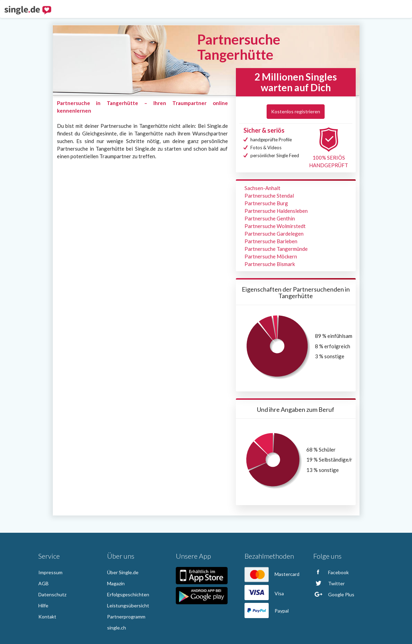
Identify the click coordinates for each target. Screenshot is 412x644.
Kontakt (47, 616)
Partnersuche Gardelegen (274, 233)
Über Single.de (122, 572)
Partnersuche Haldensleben (276, 211)
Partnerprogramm (126, 616)
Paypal (267, 611)
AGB (43, 583)
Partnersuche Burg (266, 203)
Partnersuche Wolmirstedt (275, 226)
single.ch (116, 628)
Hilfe (43, 605)
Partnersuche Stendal (269, 195)
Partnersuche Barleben (271, 241)
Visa (264, 593)
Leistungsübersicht (128, 605)
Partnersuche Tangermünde (276, 249)
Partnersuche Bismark (270, 264)
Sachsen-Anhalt (262, 188)
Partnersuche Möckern (271, 256)
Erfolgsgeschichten (128, 594)
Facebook (331, 572)
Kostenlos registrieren (295, 111)
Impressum (50, 572)
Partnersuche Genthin (270, 218)
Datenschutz (52, 594)
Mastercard (272, 574)
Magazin (116, 583)
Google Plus (333, 594)
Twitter (329, 583)
